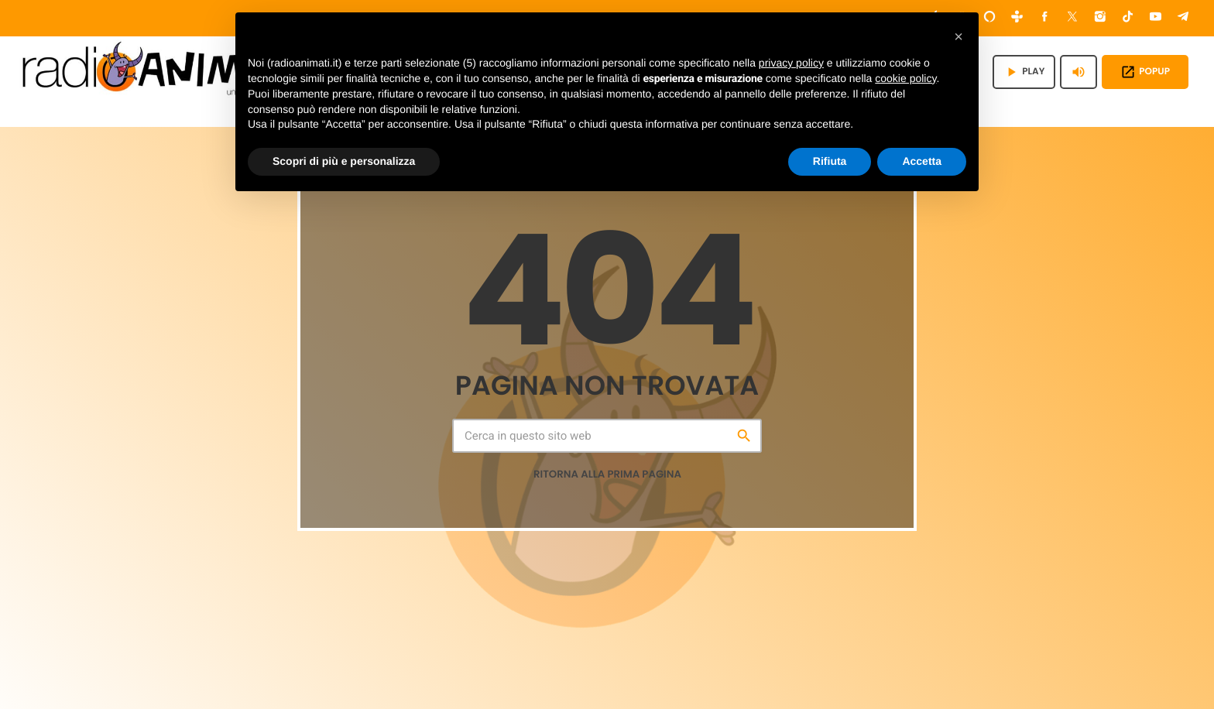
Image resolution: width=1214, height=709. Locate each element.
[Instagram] (1100, 18)
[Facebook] (1045, 18)
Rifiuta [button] (830, 161)
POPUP (1145, 72)
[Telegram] (1183, 18)
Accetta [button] (921, 161)
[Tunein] (1017, 18)
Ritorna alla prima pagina (607, 474)
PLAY (1023, 72)
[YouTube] (1156, 18)
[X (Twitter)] (1072, 18)
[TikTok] (1128, 18)
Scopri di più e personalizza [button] (344, 161)
